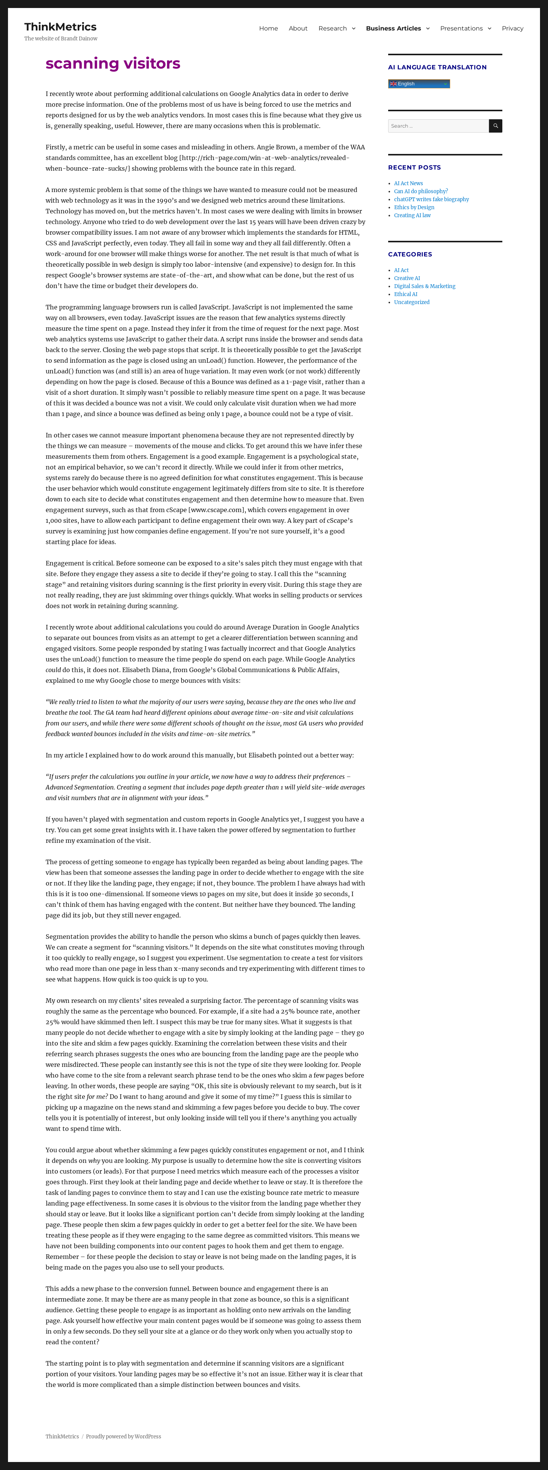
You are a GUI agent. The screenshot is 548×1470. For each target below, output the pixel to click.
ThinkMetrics (60, 26)
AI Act (401, 270)
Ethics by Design (414, 207)
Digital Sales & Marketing (425, 286)
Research (333, 28)
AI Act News (408, 183)
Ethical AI (405, 294)
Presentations (461, 28)
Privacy (513, 28)
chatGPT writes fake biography (431, 199)
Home (268, 28)
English (402, 84)
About (298, 28)
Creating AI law (412, 215)
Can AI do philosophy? (421, 191)
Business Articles (393, 28)
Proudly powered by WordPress (123, 1436)
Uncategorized (412, 302)
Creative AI (407, 278)
